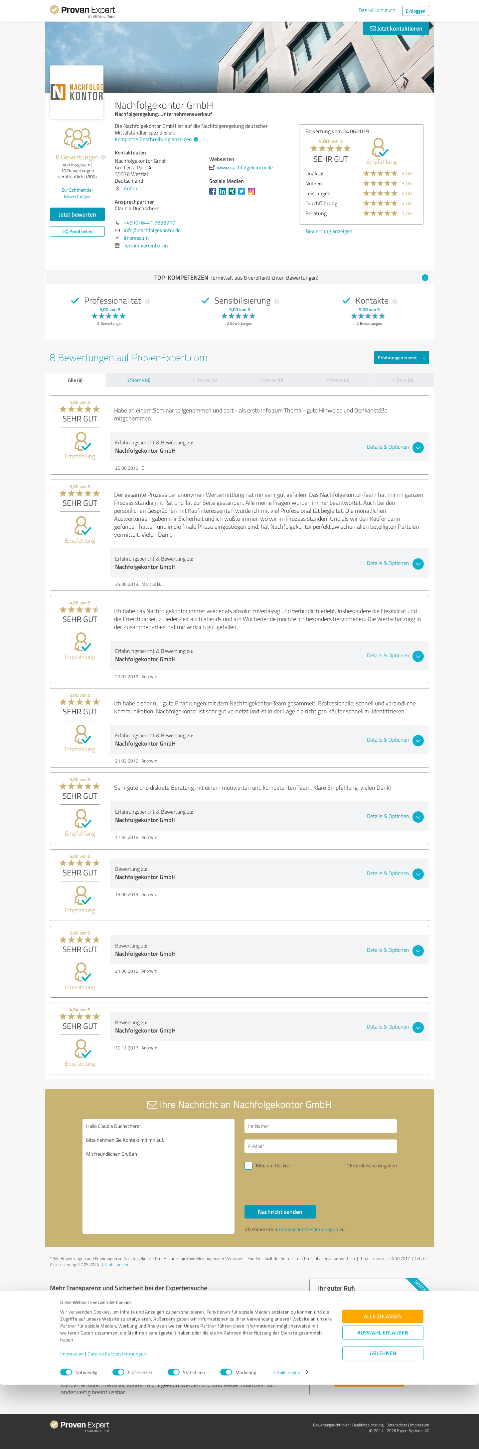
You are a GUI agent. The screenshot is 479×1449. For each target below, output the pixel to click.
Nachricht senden (280, 1211)
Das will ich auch (377, 10)
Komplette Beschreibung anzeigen (155, 139)
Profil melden (117, 1264)
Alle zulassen (383, 1380)
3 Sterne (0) (271, 380)
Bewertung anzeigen (329, 231)
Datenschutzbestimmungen (116, 1418)
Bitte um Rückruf (273, 1165)
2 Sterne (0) (337, 380)
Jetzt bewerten (77, 214)
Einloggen (415, 11)
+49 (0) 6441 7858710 (149, 222)
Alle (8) (75, 380)
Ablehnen (383, 1417)
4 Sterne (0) (205, 380)
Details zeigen (286, 1436)
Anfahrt (132, 188)
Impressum (72, 1418)
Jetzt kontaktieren (396, 28)
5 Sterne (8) (138, 380)
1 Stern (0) (402, 380)
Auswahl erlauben (382, 1397)
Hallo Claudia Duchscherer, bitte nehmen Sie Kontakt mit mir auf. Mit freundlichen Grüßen (158, 1176)
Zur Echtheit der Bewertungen (77, 193)
